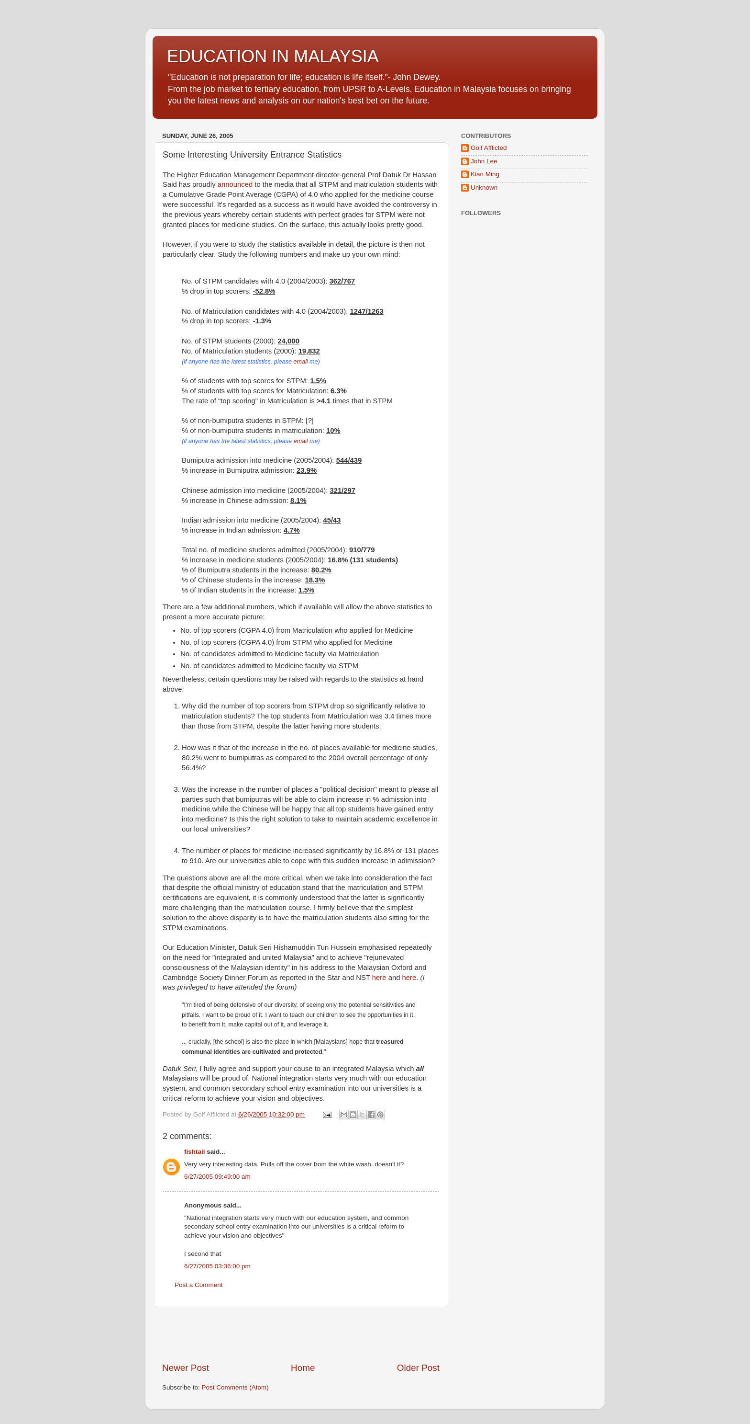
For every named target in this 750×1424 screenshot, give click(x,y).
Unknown (484, 187)
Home (303, 1368)
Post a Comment (199, 1284)
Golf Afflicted (489, 147)
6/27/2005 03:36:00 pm (217, 1266)
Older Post (418, 1368)
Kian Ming (485, 174)
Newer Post (185, 1368)
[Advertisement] (301, 1334)
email (300, 361)
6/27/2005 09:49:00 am (217, 1176)
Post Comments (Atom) (235, 1387)
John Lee (484, 161)
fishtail (194, 1151)
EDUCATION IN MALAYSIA (273, 56)
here (379, 977)
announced (235, 184)
